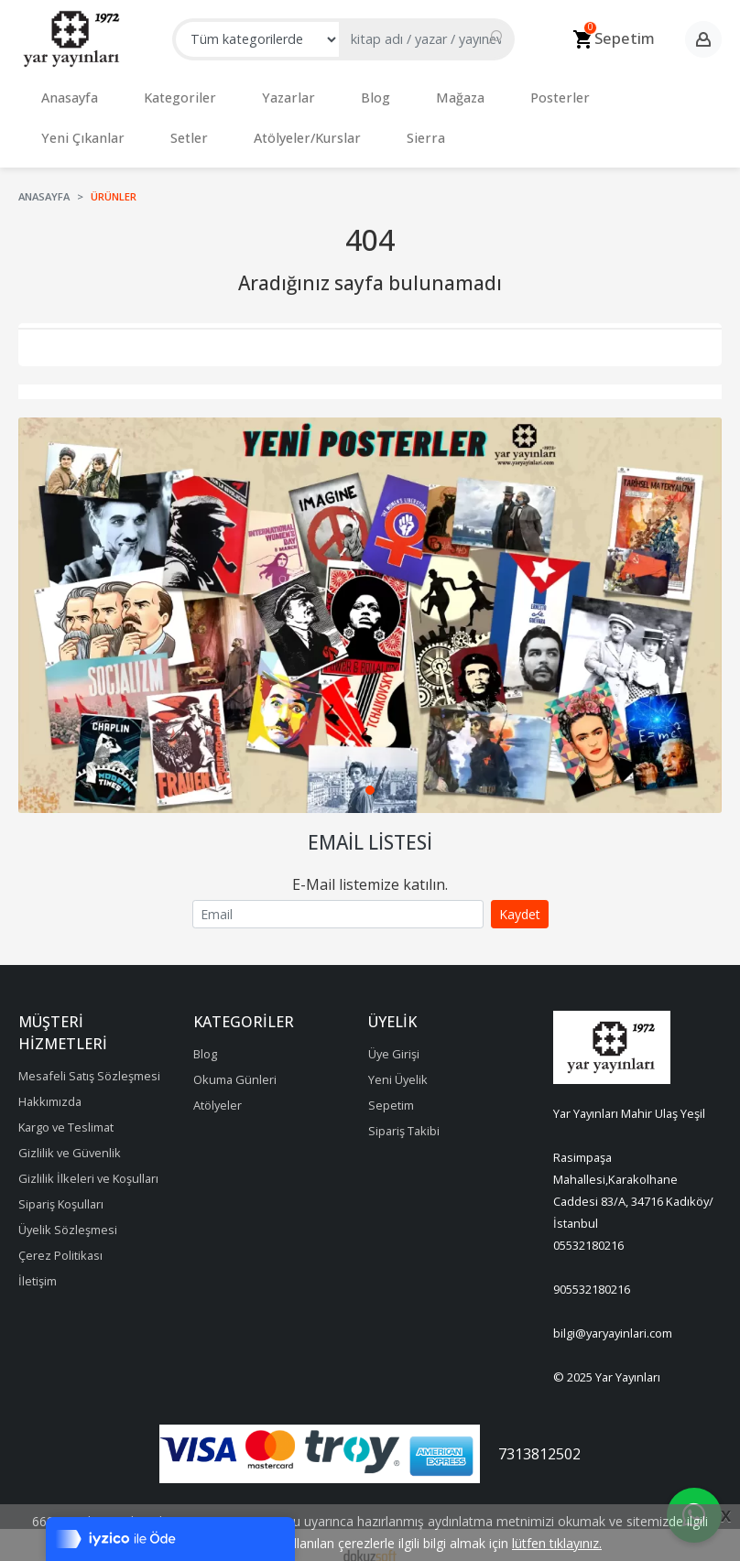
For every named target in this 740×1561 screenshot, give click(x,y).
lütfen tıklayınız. (557, 1543)
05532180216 (588, 1227)
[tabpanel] (370, 597)
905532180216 (591, 1271)
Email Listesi (370, 824)
